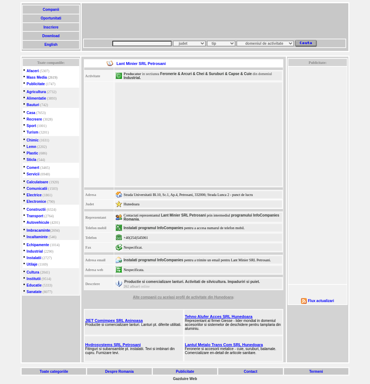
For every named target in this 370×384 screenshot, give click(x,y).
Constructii (36, 209)
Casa (31, 113)
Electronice (36, 202)
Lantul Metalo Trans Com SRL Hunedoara (224, 344)
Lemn (31, 147)
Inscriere (50, 27)
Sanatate (34, 292)
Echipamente (38, 245)
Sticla (31, 160)
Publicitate (36, 84)
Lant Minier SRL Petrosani (183, 215)
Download (50, 36)
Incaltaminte (37, 237)
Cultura (33, 272)
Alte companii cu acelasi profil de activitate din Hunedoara (183, 297)
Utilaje (32, 264)
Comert (33, 168)
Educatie (34, 285)
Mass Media (37, 77)
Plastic (32, 153)
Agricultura (36, 92)
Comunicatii (37, 189)
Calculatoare (37, 182)
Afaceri (33, 71)
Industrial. (132, 78)
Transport (35, 216)
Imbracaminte (38, 230)
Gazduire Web (185, 379)
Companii (51, 10)
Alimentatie (36, 98)
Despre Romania (119, 372)
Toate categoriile (54, 372)
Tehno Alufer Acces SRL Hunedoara (219, 316)
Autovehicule (38, 222)
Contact (250, 372)
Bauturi (33, 105)
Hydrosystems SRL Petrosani (113, 344)
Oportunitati (51, 18)
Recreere (34, 119)
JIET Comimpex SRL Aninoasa (114, 320)
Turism (33, 132)
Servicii (33, 174)
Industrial (35, 251)
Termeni (316, 372)
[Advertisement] (214, 21)
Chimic (33, 140)
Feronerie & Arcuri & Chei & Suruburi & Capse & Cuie (206, 74)
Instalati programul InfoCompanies (153, 228)
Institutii (34, 279)
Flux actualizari (321, 301)
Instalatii (34, 258)
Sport (31, 126)
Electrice (34, 195)
